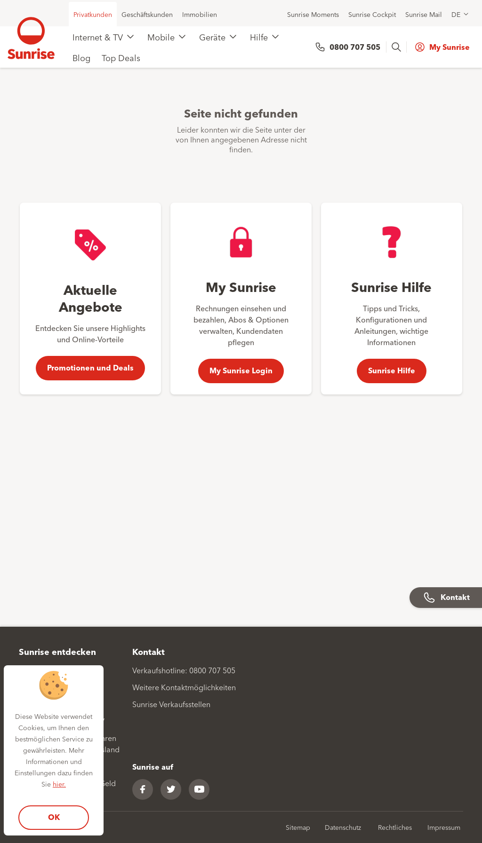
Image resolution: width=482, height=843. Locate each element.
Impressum (443, 827)
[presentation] (397, 47)
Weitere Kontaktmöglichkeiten (184, 687)
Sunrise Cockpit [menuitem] (372, 14)
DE (455, 14)
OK (54, 816)
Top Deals (121, 57)
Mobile (161, 37)
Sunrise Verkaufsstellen (171, 704)
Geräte (212, 37)
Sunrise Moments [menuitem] (313, 14)
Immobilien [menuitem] (199, 14)
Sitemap (298, 827)
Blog (81, 57)
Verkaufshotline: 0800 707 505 (183, 670)
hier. (59, 783)
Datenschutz (343, 827)
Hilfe (259, 37)
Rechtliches (395, 827)
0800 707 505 (354, 46)
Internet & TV (97, 37)
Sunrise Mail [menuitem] (423, 14)
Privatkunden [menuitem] (92, 14)
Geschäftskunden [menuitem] (147, 14)
